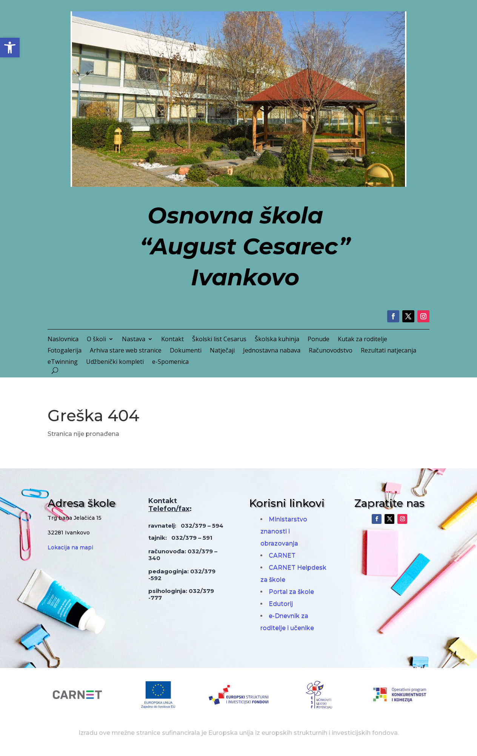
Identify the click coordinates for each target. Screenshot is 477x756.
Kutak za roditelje (362, 339)
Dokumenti (186, 351)
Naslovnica (63, 339)
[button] (10, 47)
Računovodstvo (330, 351)
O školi (96, 339)
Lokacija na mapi (70, 547)
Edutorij (281, 603)
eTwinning (63, 362)
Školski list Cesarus (219, 339)
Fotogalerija (65, 351)
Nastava (133, 339)
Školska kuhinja (277, 339)
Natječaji (222, 351)
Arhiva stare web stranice (126, 351)
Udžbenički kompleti (115, 362)
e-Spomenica (170, 362)
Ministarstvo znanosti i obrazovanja (283, 531)
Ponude (318, 339)
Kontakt (172, 339)
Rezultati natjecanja (388, 351)
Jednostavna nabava (271, 351)
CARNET (282, 555)
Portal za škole (291, 591)
